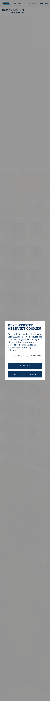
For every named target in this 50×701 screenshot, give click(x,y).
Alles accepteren (25, 374)
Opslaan (25, 366)
